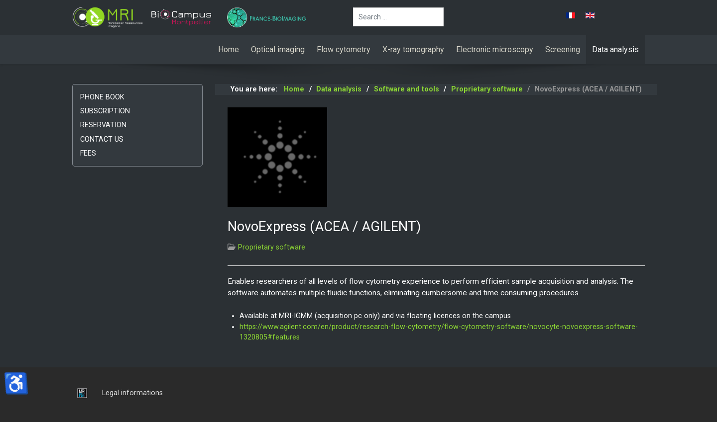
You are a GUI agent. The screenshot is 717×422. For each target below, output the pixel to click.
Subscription (105, 111)
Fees (88, 153)
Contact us (101, 139)
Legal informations (132, 393)
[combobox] (398, 16)
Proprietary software (271, 247)
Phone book (102, 97)
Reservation (103, 125)
